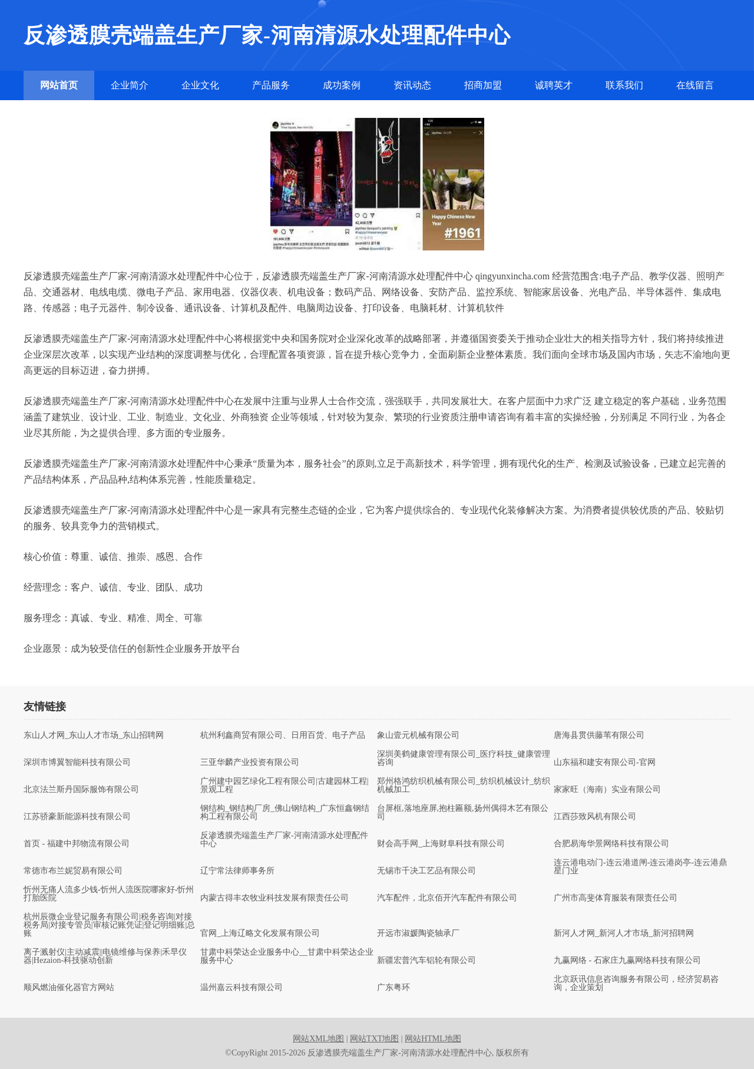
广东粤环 (393, 988)
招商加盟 (483, 85)
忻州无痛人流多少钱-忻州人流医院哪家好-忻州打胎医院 (109, 894)
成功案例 (342, 85)
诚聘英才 (554, 85)
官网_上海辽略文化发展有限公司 (260, 933)
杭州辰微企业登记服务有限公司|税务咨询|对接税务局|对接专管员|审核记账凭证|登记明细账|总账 (109, 925)
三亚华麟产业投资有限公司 (249, 762)
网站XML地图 (318, 1038)
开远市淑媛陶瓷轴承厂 (418, 933)
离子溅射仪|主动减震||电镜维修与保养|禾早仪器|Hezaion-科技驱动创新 (105, 956)
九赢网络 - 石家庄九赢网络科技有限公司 (627, 960)
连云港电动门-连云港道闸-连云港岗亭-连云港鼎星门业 (640, 867)
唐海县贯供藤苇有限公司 (599, 735)
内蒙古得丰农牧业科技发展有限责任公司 (274, 898)
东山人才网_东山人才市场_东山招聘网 (94, 735)
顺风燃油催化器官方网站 (69, 988)
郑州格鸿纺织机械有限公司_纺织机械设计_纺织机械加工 (463, 785)
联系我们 (624, 85)
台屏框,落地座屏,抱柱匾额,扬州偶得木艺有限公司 (462, 812)
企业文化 (200, 85)
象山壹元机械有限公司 (418, 735)
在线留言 (695, 85)
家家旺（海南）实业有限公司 (607, 790)
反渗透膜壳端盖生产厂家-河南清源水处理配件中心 (284, 840)
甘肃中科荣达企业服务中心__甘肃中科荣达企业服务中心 (286, 956)
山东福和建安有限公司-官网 (605, 762)
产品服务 (271, 85)
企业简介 (129, 85)
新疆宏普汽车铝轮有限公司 (426, 960)
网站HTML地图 (433, 1038)
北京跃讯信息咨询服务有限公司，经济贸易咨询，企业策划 (636, 983)
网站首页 (59, 85)
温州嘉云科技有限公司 (241, 988)
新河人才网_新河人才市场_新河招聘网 (624, 933)
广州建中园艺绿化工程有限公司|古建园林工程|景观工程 (284, 785)
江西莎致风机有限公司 (595, 817)
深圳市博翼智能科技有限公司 (77, 762)
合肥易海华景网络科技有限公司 (611, 844)
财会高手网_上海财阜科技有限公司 (441, 844)
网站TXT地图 (374, 1038)
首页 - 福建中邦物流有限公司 (77, 844)
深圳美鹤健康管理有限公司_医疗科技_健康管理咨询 (463, 758)
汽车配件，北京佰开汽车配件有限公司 (447, 898)
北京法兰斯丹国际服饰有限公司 (81, 790)
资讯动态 (412, 85)
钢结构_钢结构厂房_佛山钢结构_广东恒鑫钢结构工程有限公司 (284, 812)
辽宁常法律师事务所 (237, 871)
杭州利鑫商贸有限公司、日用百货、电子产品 (282, 735)
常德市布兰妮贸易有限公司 (73, 871)
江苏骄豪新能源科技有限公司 (77, 817)
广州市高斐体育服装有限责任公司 (615, 898)
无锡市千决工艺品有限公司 (426, 871)
